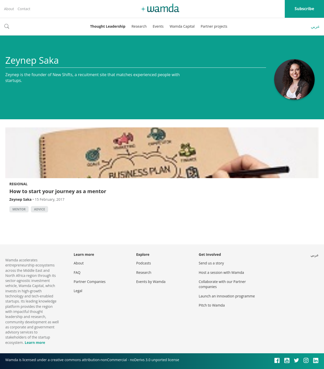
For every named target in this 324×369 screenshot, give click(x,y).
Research (139, 26)
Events (158, 26)
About (9, 8)
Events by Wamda (151, 281)
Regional (18, 183)
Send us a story (211, 263)
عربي (315, 26)
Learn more (35, 342)
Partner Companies (90, 281)
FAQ (77, 272)
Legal (78, 290)
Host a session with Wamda (221, 272)
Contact (23, 8)
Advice (39, 209)
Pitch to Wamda (212, 305)
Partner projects (214, 26)
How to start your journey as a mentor (57, 191)
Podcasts (143, 263)
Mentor (19, 209)
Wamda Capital (182, 26)
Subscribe (304, 8)
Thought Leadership (107, 26)
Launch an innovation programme (227, 296)
